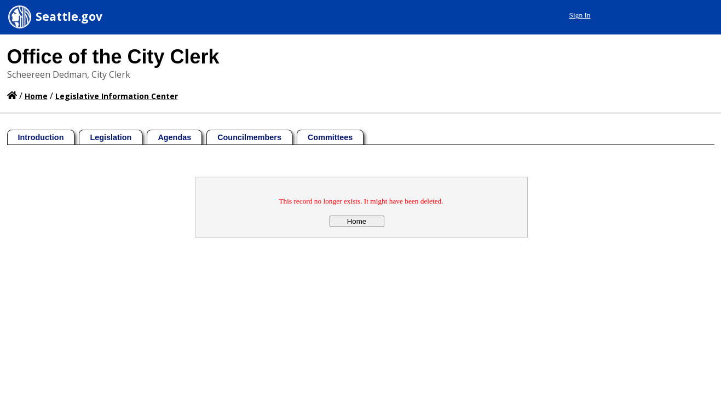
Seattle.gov (69, 16)
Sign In (580, 15)
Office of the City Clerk (113, 56)
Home (36, 96)
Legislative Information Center (116, 96)
